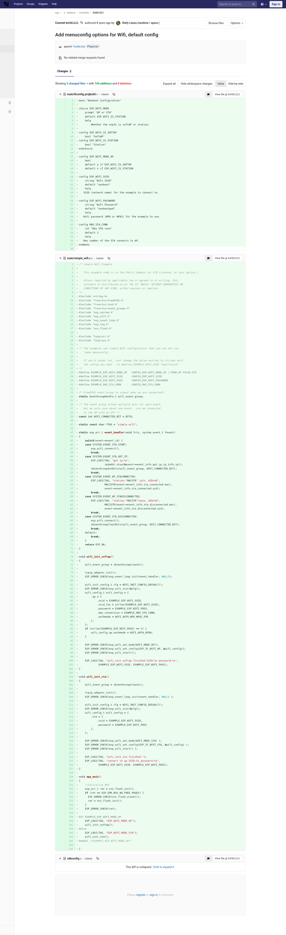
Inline (235, 83)
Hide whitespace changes (211, 83)
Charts (12, 92)
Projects (18, 4)
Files (11, 41)
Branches (13, 56)
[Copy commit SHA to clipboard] (96, 23)
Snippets (43, 4)
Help (54, 4)
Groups (31, 4)
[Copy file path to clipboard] (128, 94)
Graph (11, 78)
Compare (13, 85)
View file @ (241, 94)
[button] (21, 930)
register (155, 894)
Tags (11, 63)
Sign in (276, 4)
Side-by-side (250, 83)
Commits (13, 48)
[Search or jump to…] (237, 4)
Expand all (184, 83)
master (107, 46)
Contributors (15, 70)
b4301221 (112, 12)
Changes (79, 71)
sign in (168, 894)
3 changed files (92, 83)
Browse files (231, 23)
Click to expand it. (178, 867)
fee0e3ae (93, 46)
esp (71, 12)
